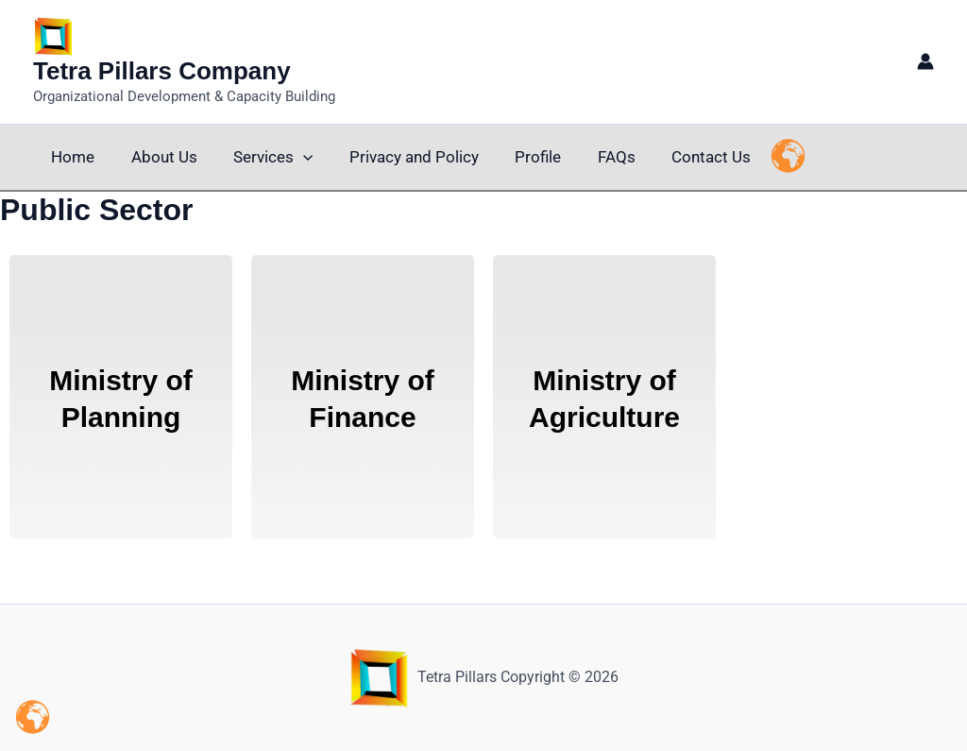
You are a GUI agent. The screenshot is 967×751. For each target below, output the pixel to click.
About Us (158, 156)
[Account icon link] (925, 61)
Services (262, 157)
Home (71, 156)
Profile (519, 156)
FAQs (593, 156)
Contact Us (683, 156)
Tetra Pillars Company (162, 71)
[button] (292, 157)
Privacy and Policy (399, 156)
